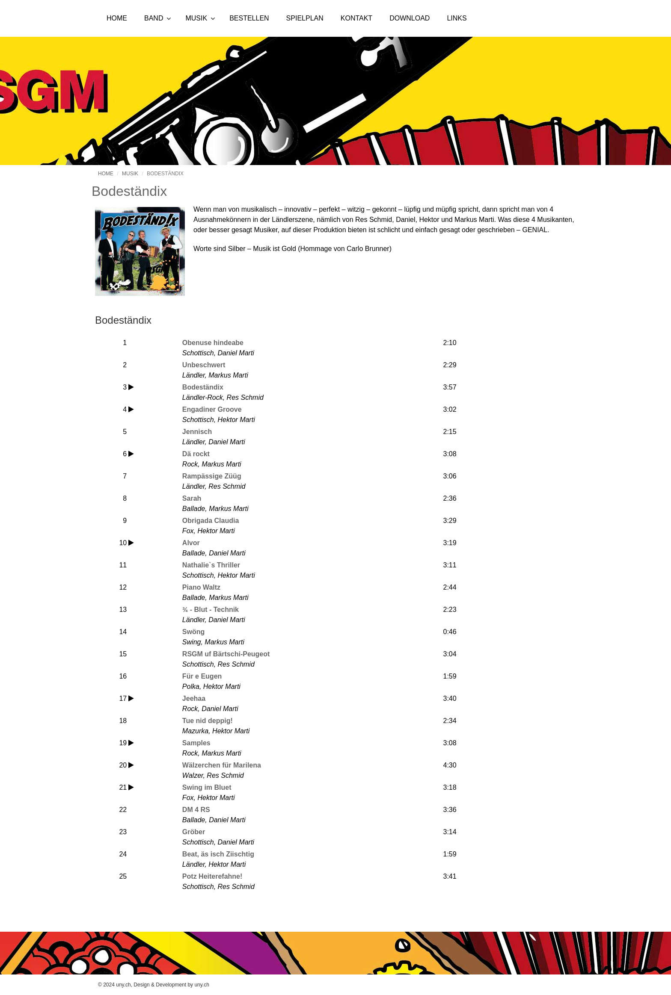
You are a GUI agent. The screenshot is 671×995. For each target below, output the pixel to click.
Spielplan (305, 18)
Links (456, 18)
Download (409, 18)
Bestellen (249, 18)
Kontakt (356, 18)
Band (153, 18)
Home (117, 18)
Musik (196, 18)
